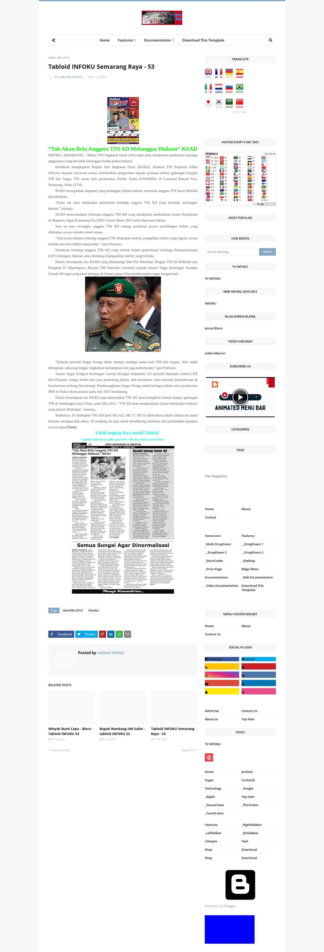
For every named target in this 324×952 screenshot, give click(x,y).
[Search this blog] (231, 252)
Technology (213, 788)
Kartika (94, 610)
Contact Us (213, 634)
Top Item (248, 719)
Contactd (248, 780)
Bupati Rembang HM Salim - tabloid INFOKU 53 (122, 731)
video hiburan (215, 353)
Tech (245, 841)
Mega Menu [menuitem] (250, 569)
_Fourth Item (214, 813)
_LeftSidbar (213, 833)
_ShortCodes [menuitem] (214, 561)
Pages (209, 780)
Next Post (189, 750)
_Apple (210, 797)
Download (249, 849)
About (246, 509)
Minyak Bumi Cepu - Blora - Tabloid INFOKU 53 (70, 731)
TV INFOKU (213, 278)
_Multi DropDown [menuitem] (218, 544)
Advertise (212, 711)
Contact (210, 517)
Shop (208, 849)
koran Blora (214, 328)
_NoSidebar (250, 833)
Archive (247, 772)
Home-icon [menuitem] (213, 536)
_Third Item (250, 805)
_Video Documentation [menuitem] (221, 585)
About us (211, 719)
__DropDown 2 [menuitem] (215, 552)
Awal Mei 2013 (59, 58)
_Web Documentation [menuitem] (257, 577)
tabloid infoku (71, 77)
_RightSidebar (252, 825)
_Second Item (214, 805)
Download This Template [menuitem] (203, 40)
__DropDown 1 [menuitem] (252, 544)
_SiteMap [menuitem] (248, 561)
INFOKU (210, 303)
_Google (247, 788)
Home (209, 509)
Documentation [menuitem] (157, 40)
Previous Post (60, 750)
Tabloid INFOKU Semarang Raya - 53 (172, 731)
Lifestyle (211, 841)
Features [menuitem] (125, 40)
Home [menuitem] (105, 40)
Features (211, 825)
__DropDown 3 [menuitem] (252, 552)
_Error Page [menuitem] (213, 569)
